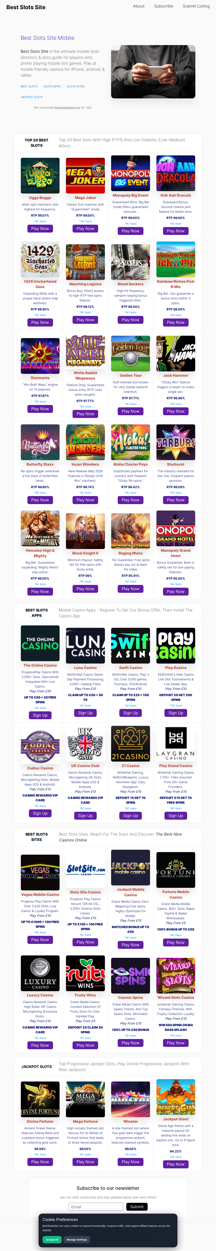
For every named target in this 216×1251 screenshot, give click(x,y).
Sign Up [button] (40, 715)
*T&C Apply (85, 221)
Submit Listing (196, 6)
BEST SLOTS (29, 86)
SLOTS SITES (76, 86)
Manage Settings (77, 1239)
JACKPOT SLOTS (32, 97)
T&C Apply (40, 221)
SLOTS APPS (52, 86)
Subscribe (163, 6)
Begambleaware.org (67, 107)
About (139, 6)
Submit (137, 1206)
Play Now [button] (40, 228)
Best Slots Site (26, 7)
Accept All (52, 1239)
